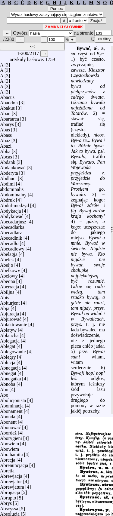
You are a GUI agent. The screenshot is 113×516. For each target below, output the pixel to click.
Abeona (7, 281)
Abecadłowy (12, 248)
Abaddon (9, 102)
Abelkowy (10, 270)
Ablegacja (10, 340)
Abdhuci (8, 178)
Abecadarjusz (13, 221)
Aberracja (9, 286)
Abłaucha (9, 335)
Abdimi (7, 183)
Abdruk (7, 200)
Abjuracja (9, 313)
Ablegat (7, 346)
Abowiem (9, 443)
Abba (5, 151)
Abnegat (8, 373)
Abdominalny (13, 194)
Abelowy (9, 275)
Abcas (6, 156)
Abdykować (11, 216)
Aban (5, 113)
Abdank (7, 162)
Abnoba (7, 384)
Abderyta (9, 173)
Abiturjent (10, 303)
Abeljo (6, 265)
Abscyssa (9, 508)
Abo (4, 389)
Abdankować (12, 167)
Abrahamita (11, 454)
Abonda (7, 416)
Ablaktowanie (13, 324)
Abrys (6, 503)
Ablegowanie (13, 351)
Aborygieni (11, 438)
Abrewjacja (11, 476)
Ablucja (7, 362)
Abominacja (12, 405)
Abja (4, 308)
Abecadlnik (11, 238)
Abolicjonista (13, 400)
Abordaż (8, 432)
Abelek (7, 259)
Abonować (10, 427)
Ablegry (8, 357)
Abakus (7, 108)
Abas (5, 129)
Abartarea (9, 118)
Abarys (7, 124)
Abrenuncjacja (14, 465)
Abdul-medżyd (14, 205)
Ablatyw (8, 330)
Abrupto (8, 497)
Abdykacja (10, 210)
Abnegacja (10, 367)
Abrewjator (11, 481)
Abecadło (9, 243)
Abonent (8, 422)
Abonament (11, 411)
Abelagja (8, 254)
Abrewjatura (12, 487)
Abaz (5, 140)
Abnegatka (10, 378)
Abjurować (10, 319)
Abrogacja (10, 492)
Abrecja (7, 459)
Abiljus (7, 292)
